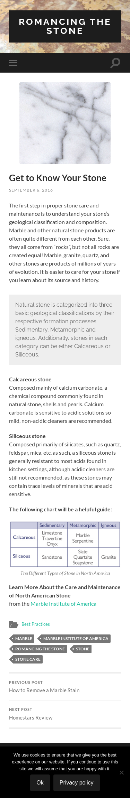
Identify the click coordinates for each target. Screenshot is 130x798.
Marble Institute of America (63, 603)
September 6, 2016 (31, 190)
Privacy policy (77, 783)
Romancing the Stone (65, 26)
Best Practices (35, 624)
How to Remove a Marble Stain (65, 687)
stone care (28, 659)
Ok (39, 783)
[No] (121, 772)
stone (82, 648)
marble (23, 638)
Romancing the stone (40, 648)
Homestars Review (65, 714)
